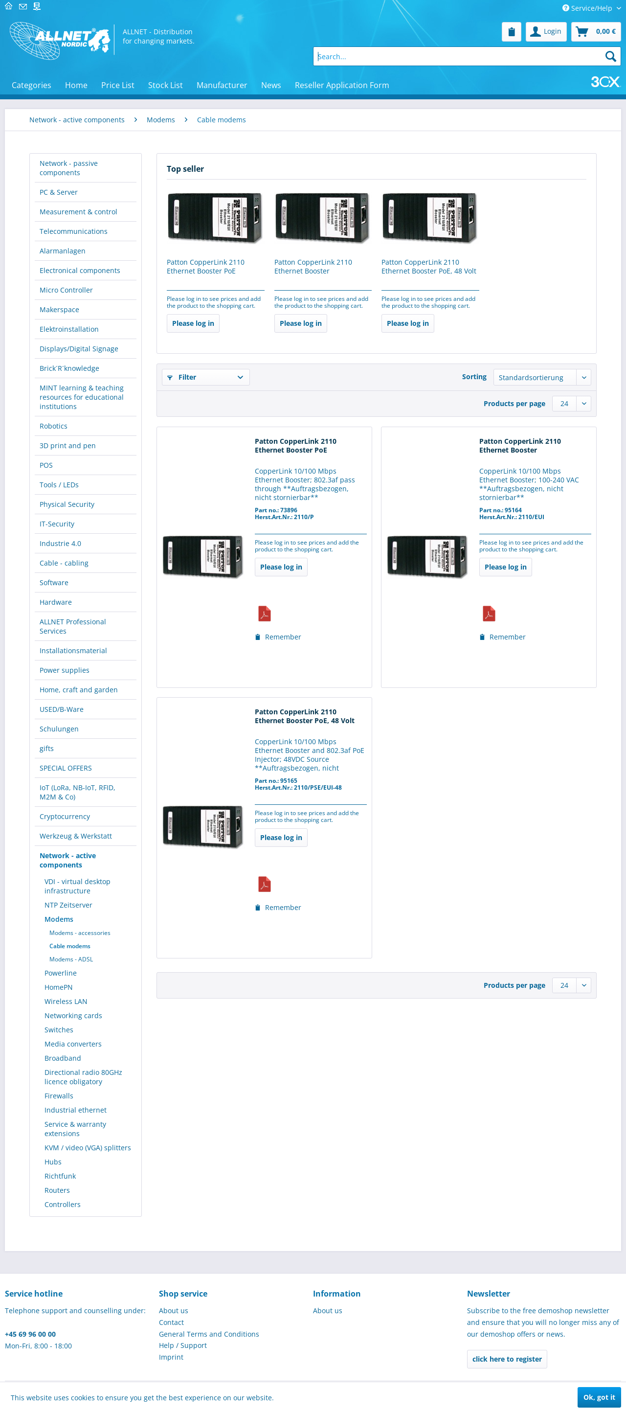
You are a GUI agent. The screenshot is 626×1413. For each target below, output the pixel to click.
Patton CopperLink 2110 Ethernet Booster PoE (206, 266)
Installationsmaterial (73, 650)
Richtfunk (60, 1176)
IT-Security (57, 523)
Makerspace (59, 309)
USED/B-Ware (62, 709)
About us (173, 1310)
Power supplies (64, 670)
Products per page (514, 403)
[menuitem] (511, 32)
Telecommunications (74, 231)
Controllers (63, 1204)
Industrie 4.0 (60, 543)
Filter (181, 377)
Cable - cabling (64, 563)
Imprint (171, 1357)
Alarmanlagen (63, 250)
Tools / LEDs (59, 484)
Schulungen (59, 728)
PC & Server (59, 192)
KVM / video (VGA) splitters (88, 1147)
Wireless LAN (66, 1001)
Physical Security (67, 504)
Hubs (53, 1161)
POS (46, 465)
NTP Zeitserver (68, 905)
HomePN (59, 987)
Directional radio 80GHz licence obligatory (83, 1077)
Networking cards (73, 1015)
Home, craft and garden (79, 689)
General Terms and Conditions (209, 1334)
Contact (171, 1322)
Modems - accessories (80, 933)
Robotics (53, 426)
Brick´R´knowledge (69, 368)
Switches (59, 1029)
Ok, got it (599, 1397)
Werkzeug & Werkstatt (76, 836)
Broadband (63, 1058)
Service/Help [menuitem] (588, 8)
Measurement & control (78, 211)
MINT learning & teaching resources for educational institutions (82, 397)
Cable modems (69, 946)
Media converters (73, 1043)
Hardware (56, 602)
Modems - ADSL (71, 959)
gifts (47, 748)
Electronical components (80, 270)
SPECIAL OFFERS (66, 768)
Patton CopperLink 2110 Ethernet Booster (313, 266)
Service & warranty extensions (75, 1128)
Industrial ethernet (76, 1110)
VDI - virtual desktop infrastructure (78, 886)
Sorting (474, 376)
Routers (57, 1190)
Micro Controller (66, 290)
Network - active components (68, 860)
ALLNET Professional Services (73, 626)
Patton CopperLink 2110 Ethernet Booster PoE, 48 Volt (428, 266)
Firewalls (59, 1095)
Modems (59, 919)
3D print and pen (68, 445)
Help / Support (183, 1345)
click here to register (507, 1359)
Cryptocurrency (65, 816)
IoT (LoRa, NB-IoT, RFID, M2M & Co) (77, 792)
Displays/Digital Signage (79, 348)
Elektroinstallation (69, 329)
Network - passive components (69, 168)
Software (54, 582)
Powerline (61, 973)
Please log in (193, 323)
